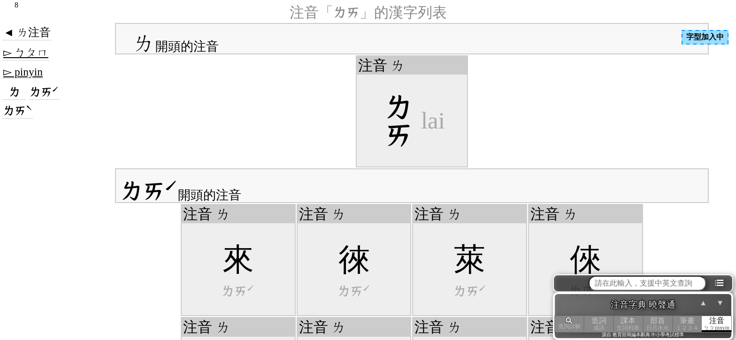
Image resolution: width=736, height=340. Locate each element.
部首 (658, 324)
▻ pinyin (23, 72)
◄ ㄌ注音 (27, 32)
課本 (628, 324)
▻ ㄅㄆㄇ (25, 52)
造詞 (598, 324)
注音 (716, 324)
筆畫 (687, 324)
